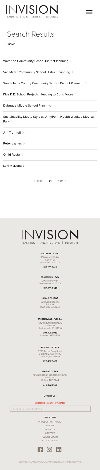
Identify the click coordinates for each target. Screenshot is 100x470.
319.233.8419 (50, 267)
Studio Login (50, 440)
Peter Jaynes (14, 143)
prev (38, 181)
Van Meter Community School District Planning (38, 72)
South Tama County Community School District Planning (44, 83)
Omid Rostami (14, 154)
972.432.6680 (50, 384)
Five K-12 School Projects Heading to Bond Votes (39, 94)
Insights (50, 429)
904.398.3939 (50, 332)
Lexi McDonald (15, 165)
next (62, 181)
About (50, 425)
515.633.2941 (50, 288)
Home (10, 44)
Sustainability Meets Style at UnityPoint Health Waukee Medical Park (48, 119)
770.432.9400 (50, 361)
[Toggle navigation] (89, 11)
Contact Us (50, 395)
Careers (50, 433)
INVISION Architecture (32, 11)
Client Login (50, 436)
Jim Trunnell (13, 132)
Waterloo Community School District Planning (37, 61)
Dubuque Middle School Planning (28, 105)
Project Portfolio (50, 421)
